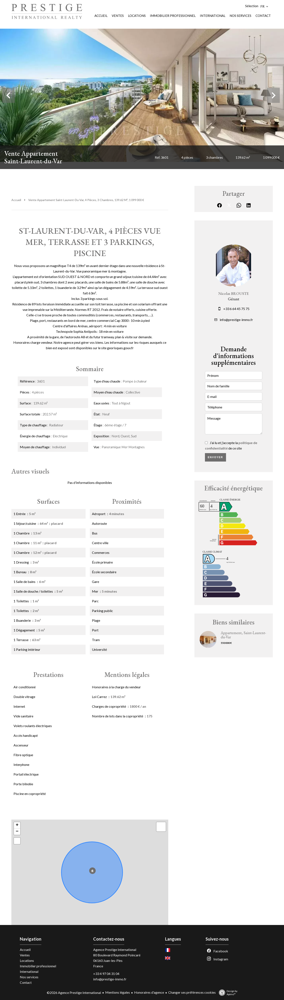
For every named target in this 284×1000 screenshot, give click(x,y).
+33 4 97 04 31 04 (106, 974)
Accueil (16, 200)
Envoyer (215, 457)
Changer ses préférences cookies (192, 992)
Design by (227, 992)
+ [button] (17, 825)
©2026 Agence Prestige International (74, 993)
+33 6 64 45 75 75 (236, 309)
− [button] (17, 831)
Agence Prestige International (114, 950)
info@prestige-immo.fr (236, 320)
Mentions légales (117, 992)
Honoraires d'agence (149, 992)
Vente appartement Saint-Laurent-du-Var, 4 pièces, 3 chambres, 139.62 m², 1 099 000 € (86, 200)
